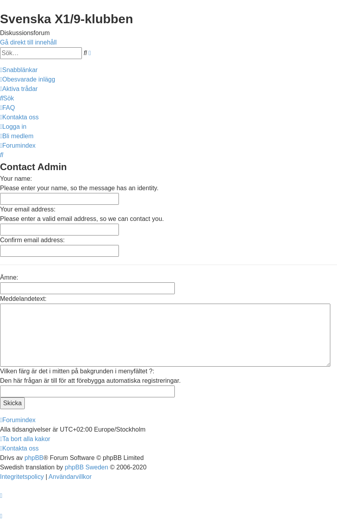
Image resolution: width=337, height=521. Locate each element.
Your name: (16, 178)
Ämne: (9, 277)
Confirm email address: (32, 240)
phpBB (33, 457)
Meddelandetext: (23, 298)
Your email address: (28, 209)
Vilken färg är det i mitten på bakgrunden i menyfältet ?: (77, 371)
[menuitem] (27, 79)
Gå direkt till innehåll (28, 42)
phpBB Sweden (86, 467)
